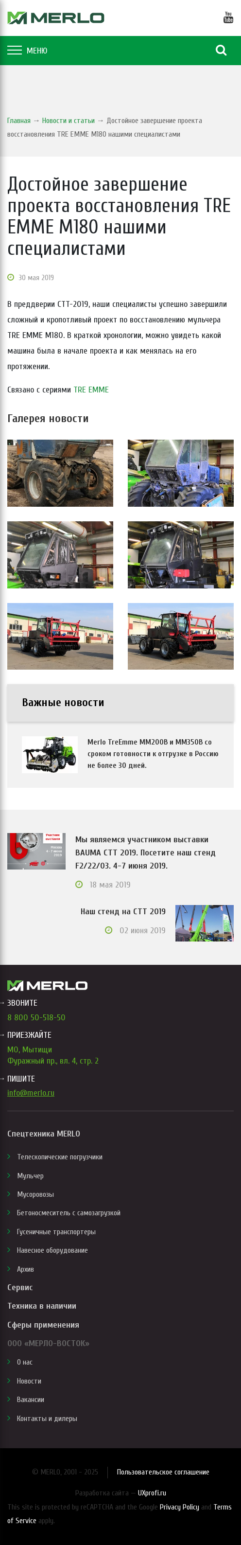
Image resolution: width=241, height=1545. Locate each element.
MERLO (55, 18)
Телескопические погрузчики (60, 1157)
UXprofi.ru (152, 1493)
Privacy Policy (179, 1507)
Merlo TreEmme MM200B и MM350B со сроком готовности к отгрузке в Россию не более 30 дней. (153, 754)
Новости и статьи (68, 120)
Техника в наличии (41, 1306)
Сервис (20, 1287)
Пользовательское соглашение (163, 1472)
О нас (25, 1362)
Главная (19, 120)
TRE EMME (91, 390)
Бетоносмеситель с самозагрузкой (68, 1212)
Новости (29, 1381)
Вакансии (30, 1399)
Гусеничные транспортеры (56, 1231)
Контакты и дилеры (47, 1418)
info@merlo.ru (30, 1093)
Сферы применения (43, 1325)
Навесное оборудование (52, 1250)
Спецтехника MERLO (43, 1134)
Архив (25, 1269)
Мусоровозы (35, 1194)
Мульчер (30, 1176)
